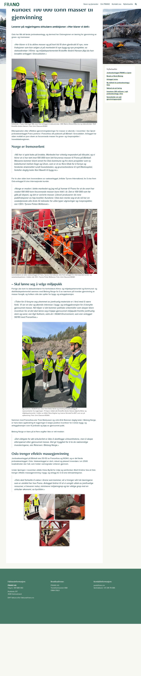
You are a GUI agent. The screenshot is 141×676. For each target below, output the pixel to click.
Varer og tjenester (90, 4)
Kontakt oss (116, 4)
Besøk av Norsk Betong (115, 76)
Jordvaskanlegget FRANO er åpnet (119, 73)
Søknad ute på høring (114, 88)
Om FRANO (105, 4)
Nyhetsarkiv (128, 4)
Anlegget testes (112, 79)
